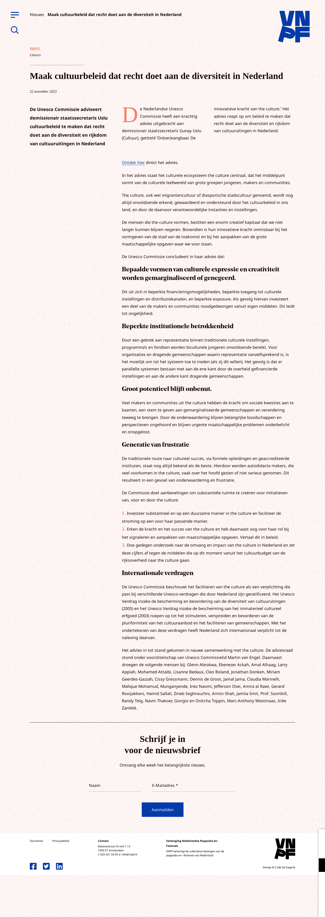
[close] (318, 837)
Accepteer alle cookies (287, 895)
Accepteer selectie (287, 908)
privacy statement (302, 850)
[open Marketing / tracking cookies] (318, 879)
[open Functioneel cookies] (318, 865)
